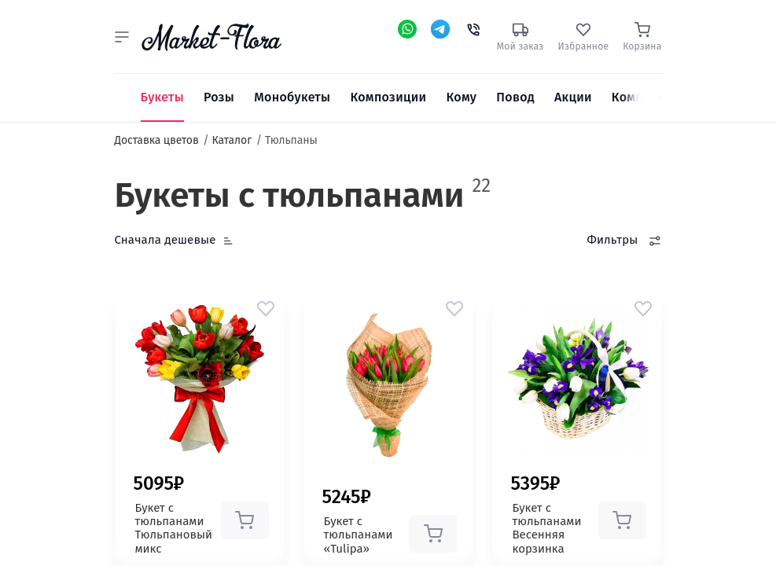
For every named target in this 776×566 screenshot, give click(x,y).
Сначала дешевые (165, 240)
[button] (122, 36)
